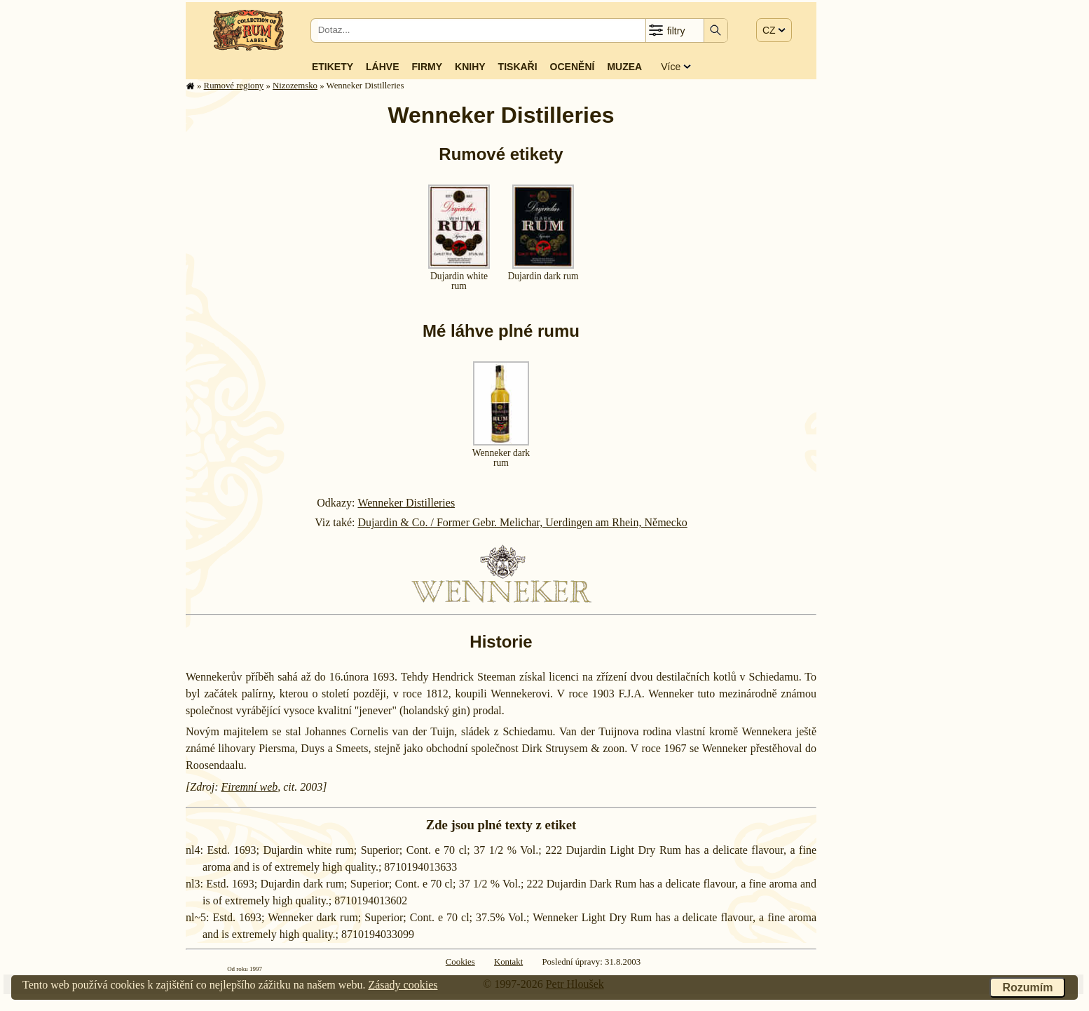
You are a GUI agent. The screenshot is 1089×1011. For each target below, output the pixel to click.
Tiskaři (517, 66)
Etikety (332, 66)
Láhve (382, 66)
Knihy (470, 66)
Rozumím (1027, 987)
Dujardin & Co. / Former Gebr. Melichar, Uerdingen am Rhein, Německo (522, 522)
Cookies (460, 962)
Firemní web (249, 787)
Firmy (426, 66)
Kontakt (508, 962)
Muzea (624, 66)
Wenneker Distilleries (406, 503)
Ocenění (572, 66)
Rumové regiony (234, 86)
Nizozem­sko (295, 86)
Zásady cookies (402, 985)
